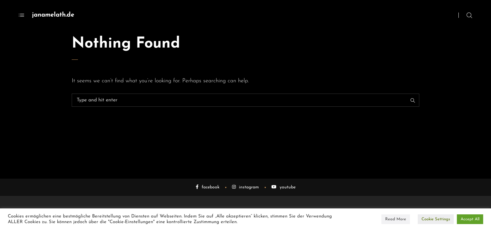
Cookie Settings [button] (435, 219)
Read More (395, 219)
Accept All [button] (470, 219)
